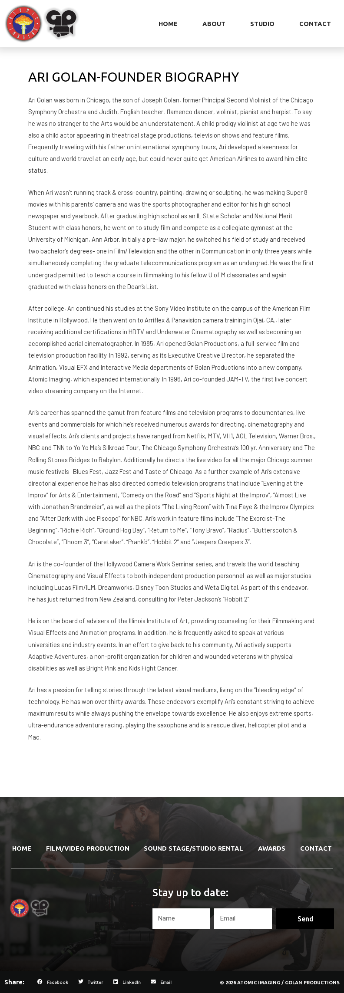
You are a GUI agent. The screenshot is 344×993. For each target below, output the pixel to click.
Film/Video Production (87, 848)
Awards (271, 848)
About (213, 23)
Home (168, 23)
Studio (262, 23)
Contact (315, 23)
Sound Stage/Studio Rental (193, 848)
